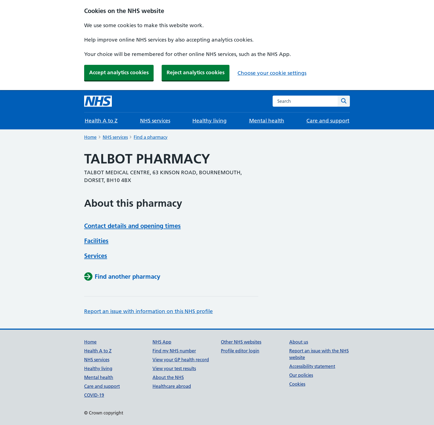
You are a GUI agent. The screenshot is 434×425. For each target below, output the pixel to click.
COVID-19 (94, 395)
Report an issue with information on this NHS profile (148, 311)
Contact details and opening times (132, 226)
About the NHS (168, 377)
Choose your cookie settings (271, 73)
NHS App (162, 342)
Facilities (96, 241)
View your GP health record (181, 359)
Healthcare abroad (172, 386)
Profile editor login (240, 351)
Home (90, 137)
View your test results (174, 368)
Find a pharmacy (150, 137)
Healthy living (209, 120)
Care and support (327, 120)
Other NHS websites (241, 342)
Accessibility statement (312, 366)
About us (298, 342)
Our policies (301, 375)
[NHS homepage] (98, 101)
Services (95, 256)
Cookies (297, 384)
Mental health (266, 120)
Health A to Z (101, 120)
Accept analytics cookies (119, 72)
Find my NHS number (174, 351)
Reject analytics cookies (195, 72)
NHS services (155, 120)
